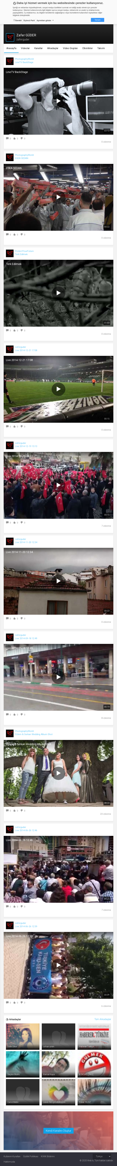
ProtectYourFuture (24, 251)
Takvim (101, 48)
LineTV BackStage (24, 62)
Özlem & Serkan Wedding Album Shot (34, 734)
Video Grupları (70, 48)
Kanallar (38, 48)
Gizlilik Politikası (30, 1156)
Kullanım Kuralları (12, 1156)
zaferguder (20, 347)
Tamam (98, 20)
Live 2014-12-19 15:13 (26, 446)
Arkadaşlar (52, 48)
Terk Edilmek (21, 254)
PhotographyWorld (24, 59)
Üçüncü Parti (29, 20)
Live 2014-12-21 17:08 (26, 350)
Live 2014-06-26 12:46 (26, 830)
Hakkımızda (9, 1162)
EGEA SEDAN (21, 158)
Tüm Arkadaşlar (102, 1019)
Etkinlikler (87, 48)
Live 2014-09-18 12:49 (26, 638)
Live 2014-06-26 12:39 (26, 926)
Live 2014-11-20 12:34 (26, 542)
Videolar (25, 48)
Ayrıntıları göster (44, 20)
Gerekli (17, 20)
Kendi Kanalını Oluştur (58, 1130)
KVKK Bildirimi (48, 1156)
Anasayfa (11, 48)
